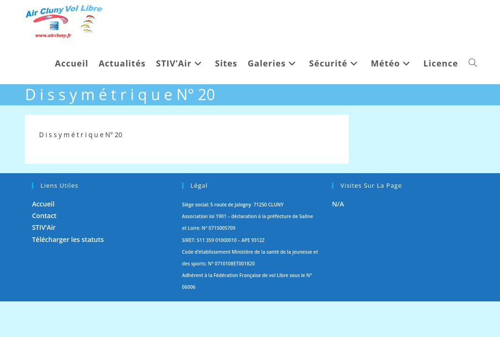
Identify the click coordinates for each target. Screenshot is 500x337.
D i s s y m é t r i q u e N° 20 (80, 134)
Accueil (43, 239)
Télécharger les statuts (67, 274)
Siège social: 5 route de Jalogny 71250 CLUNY (233, 240)
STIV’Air (44, 262)
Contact (44, 251)
